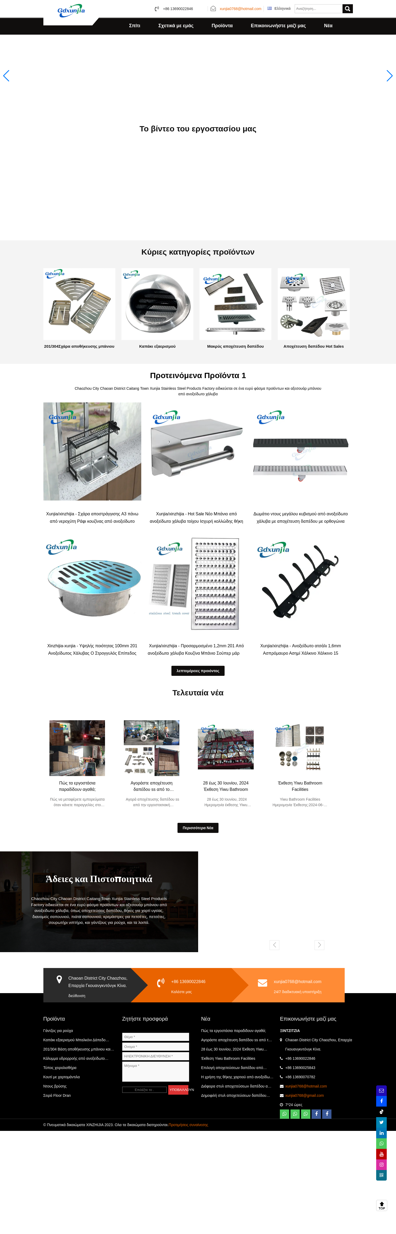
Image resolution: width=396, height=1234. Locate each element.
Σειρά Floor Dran (57, 1198)
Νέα (328, 25)
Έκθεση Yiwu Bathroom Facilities (300, 889)
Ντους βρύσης (55, 1189)
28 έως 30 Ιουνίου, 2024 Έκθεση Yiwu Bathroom (226, 889)
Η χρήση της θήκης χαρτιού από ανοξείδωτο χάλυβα (237, 1181)
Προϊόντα (222, 25)
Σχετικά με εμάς (176, 25)
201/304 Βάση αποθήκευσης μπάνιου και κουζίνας (77, 1153)
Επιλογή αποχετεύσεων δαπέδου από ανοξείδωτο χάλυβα (232, 1172)
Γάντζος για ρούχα (58, 1134)
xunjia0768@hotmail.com (240, 9)
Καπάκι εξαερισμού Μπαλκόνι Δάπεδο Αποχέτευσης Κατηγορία (74, 1144)
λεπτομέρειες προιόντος (198, 774)
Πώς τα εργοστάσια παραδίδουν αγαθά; (77, 889)
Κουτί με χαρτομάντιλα (61, 1180)
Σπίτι (134, 25)
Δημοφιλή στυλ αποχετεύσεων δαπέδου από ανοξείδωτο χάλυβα (233, 1199)
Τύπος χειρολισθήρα (59, 1171)
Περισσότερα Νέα (198, 931)
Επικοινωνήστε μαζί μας (278, 25)
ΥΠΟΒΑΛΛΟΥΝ (179, 1193)
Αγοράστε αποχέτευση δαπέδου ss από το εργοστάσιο (151, 890)
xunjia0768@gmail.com (304, 1198)
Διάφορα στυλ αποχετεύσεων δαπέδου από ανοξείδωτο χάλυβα (236, 1190)
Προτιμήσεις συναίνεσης (188, 1228)
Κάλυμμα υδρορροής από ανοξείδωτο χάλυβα (74, 1162)
